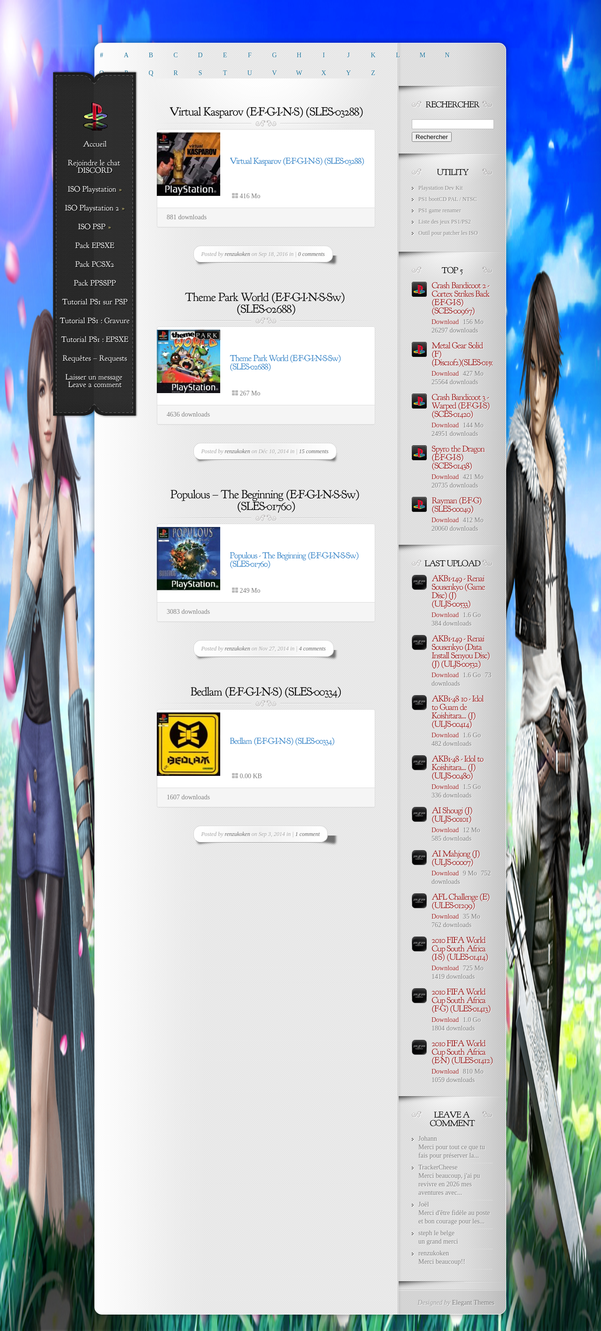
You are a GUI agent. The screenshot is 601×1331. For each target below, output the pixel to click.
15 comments (314, 451)
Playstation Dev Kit (440, 188)
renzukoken (237, 254)
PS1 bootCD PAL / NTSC (447, 199)
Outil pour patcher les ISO (448, 233)
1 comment (307, 834)
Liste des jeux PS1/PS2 (444, 221)
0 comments (311, 254)
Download (445, 321)
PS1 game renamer (439, 210)
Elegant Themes (473, 1302)
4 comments (312, 648)
